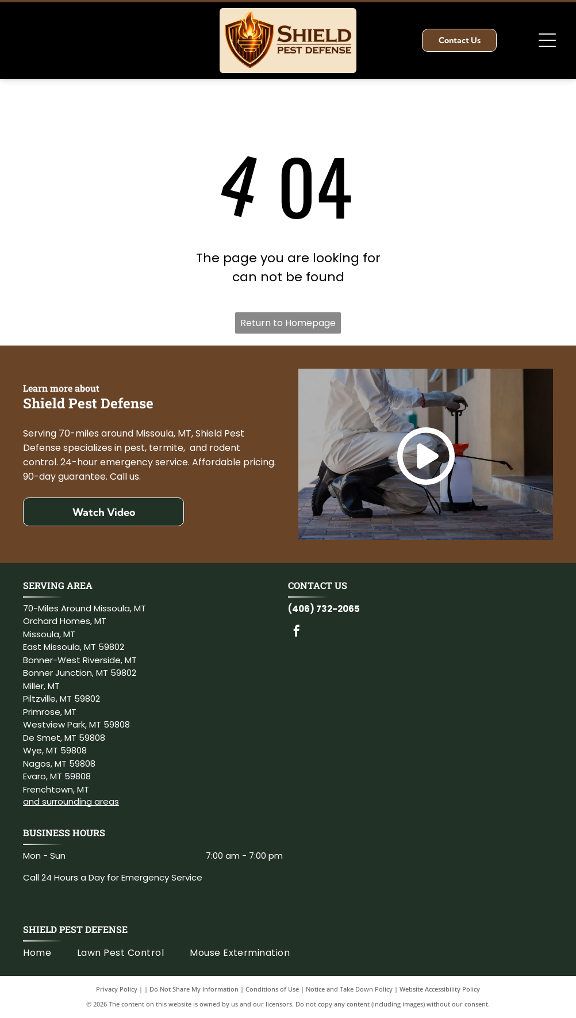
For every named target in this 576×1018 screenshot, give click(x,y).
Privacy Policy (116, 989)
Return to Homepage (288, 323)
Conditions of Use (272, 989)
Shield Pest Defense (75, 929)
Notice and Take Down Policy (349, 989)
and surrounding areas (71, 801)
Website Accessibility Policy (440, 989)
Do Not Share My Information (194, 989)
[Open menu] (547, 40)
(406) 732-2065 (324, 609)
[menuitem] (50, 953)
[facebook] (296, 632)
